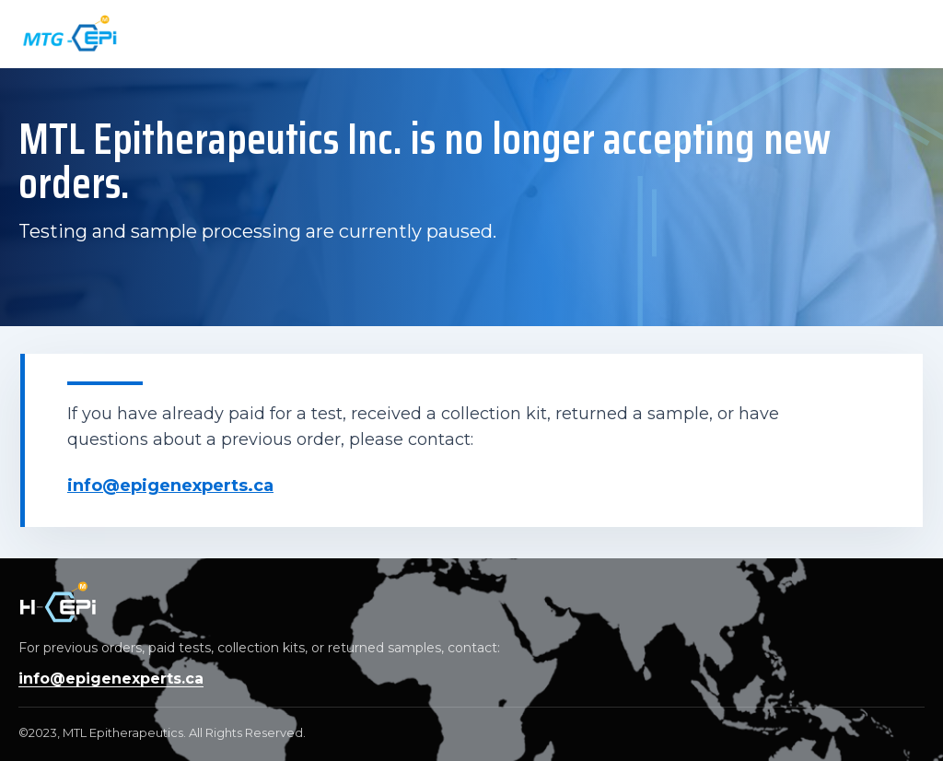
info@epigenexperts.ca (170, 485)
